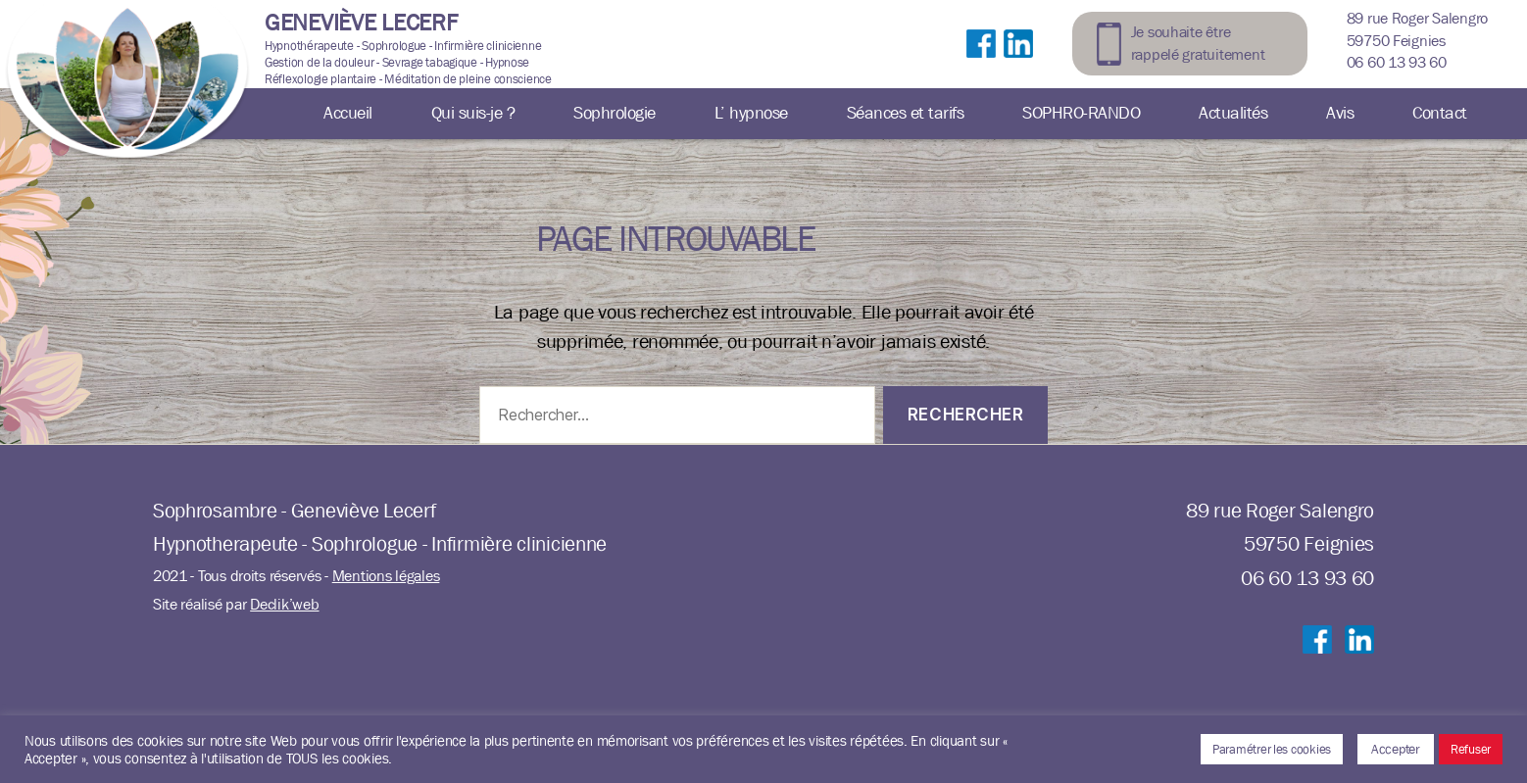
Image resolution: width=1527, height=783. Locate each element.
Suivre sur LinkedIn (1018, 63)
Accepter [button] (1395, 749)
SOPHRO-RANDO (1081, 113)
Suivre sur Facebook (981, 63)
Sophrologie (614, 113)
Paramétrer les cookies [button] (1271, 749)
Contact (1439, 113)
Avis (1340, 113)
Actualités (1233, 113)
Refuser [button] (1471, 749)
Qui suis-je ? (473, 113)
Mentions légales (386, 575)
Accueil (347, 113)
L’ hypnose (751, 113)
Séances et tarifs (905, 113)
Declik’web (284, 604)
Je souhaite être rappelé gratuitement (1198, 43)
